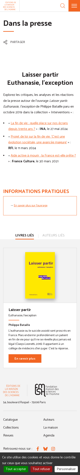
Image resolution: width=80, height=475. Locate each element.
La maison (50, 427)
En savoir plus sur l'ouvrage (30, 205)
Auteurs (48, 420)
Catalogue (10, 420)
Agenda (48, 435)
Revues (8, 435)
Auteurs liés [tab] (53, 235)
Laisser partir (20, 310)
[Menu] (74, 6)
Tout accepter (16, 469)
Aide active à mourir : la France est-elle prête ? (43, 155)
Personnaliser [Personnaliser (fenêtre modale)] (66, 469)
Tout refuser (41, 469)
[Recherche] (62, 6)
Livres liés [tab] (24, 235)
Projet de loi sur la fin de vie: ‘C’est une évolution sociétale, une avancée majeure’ (37, 139)
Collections (11, 427)
